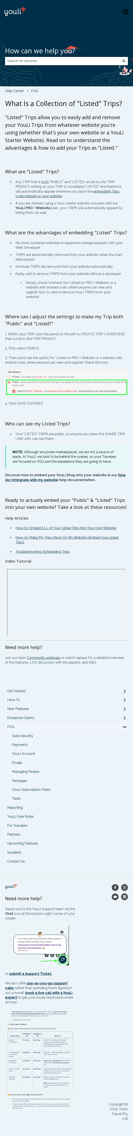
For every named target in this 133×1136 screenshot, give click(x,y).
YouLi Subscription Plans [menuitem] (31, 790)
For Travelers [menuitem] (17, 826)
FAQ (34, 91)
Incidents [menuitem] (14, 852)
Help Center (14, 91)
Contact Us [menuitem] (16, 861)
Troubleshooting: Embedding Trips (43, 552)
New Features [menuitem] (18, 709)
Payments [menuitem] (20, 745)
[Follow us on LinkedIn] (124, 896)
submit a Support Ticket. (30, 974)
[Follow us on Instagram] (124, 887)
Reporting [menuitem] (15, 808)
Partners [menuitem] (13, 834)
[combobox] (62, 61)
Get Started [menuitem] (16, 691)
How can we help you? (40, 50)
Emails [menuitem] (17, 763)
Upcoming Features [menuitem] (22, 843)
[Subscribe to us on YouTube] (115, 896)
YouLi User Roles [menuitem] (20, 816)
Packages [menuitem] (19, 781)
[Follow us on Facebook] (115, 887)
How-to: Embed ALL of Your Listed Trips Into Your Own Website (66, 528)
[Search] (124, 61)
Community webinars (43, 658)
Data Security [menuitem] (22, 736)
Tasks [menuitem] (16, 798)
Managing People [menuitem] (25, 772)
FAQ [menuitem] (10, 727)
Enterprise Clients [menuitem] (20, 718)
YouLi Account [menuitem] (23, 754)
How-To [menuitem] (13, 700)
